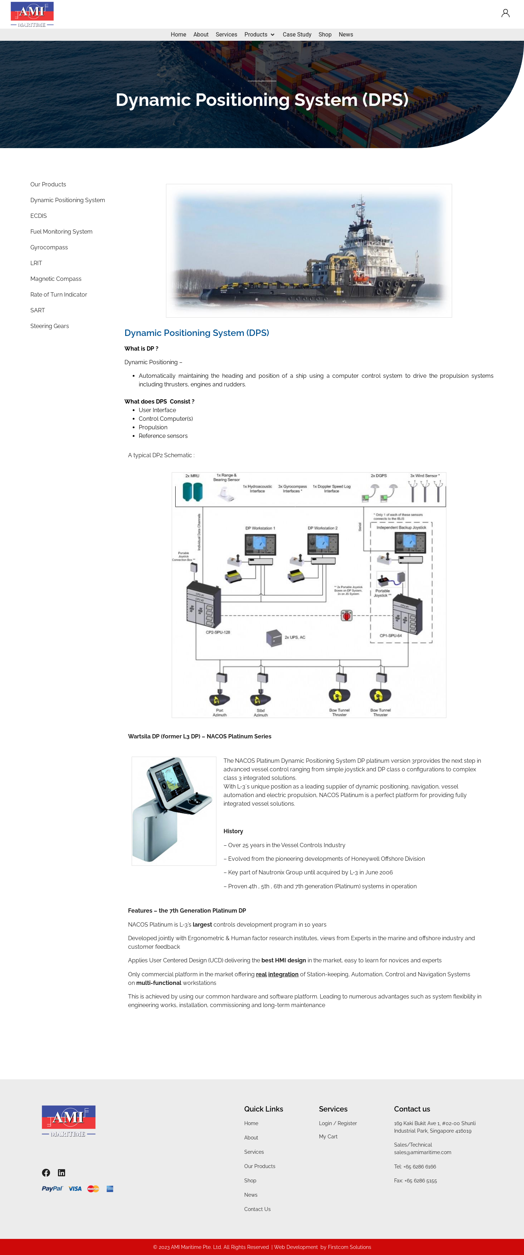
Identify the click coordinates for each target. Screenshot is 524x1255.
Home (251, 1123)
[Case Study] (297, 35)
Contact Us (257, 1209)
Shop (250, 1180)
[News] (346, 35)
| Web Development (294, 1247)
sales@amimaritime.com (422, 1152)
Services (254, 1152)
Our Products (259, 1166)
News (251, 1195)
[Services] (226, 35)
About (251, 1138)
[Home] (178, 35)
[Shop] (325, 35)
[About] (201, 35)
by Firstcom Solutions (345, 1247)
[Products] (260, 35)
